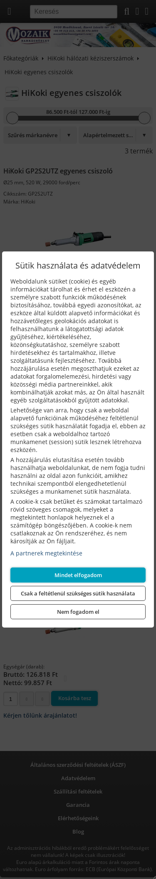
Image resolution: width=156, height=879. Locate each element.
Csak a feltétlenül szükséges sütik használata (78, 593)
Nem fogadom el (78, 611)
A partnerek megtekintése (46, 553)
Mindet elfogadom (78, 575)
